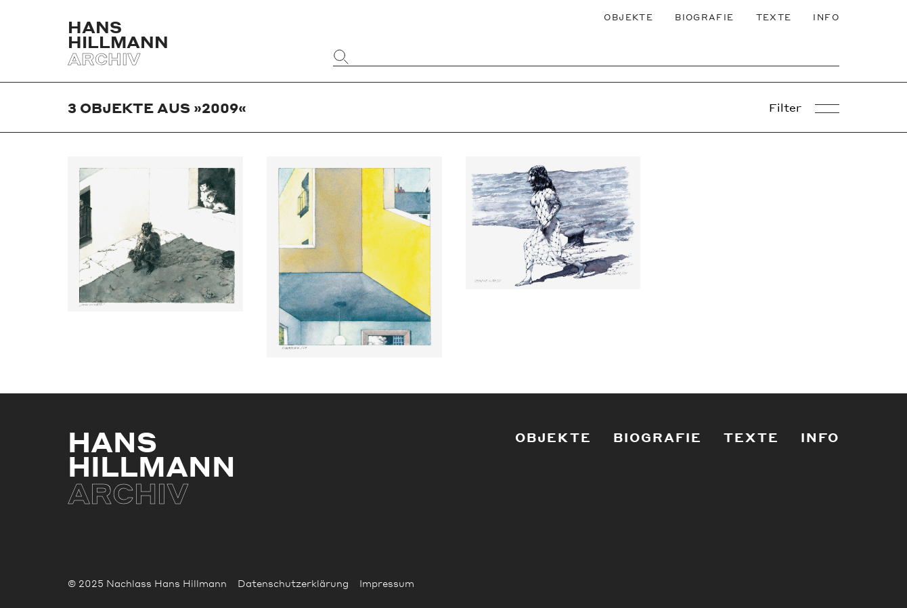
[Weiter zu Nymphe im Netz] (553, 222)
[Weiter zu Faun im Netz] (155, 233)
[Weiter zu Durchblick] (354, 256)
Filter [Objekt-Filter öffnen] (804, 108)
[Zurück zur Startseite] (188, 43)
